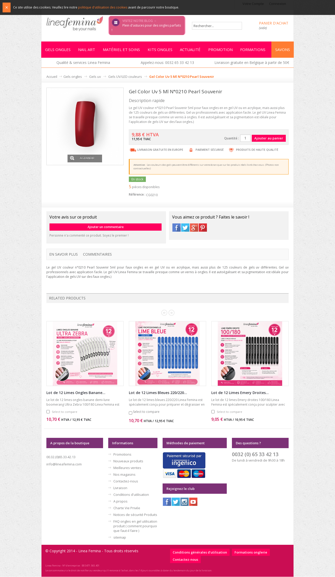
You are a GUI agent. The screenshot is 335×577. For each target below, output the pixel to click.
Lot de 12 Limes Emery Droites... (240, 392)
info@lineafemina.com (64, 464)
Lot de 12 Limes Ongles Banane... (75, 392)
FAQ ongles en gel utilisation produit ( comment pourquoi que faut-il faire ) (135, 526)
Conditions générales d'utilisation (200, 552)
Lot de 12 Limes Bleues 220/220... (158, 392)
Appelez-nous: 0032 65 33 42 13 (167, 62)
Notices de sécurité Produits (135, 515)
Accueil (51, 76)
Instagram (184, 502)
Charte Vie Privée (126, 508)
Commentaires (97, 254)
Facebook (176, 228)
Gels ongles (72, 76)
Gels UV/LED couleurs (125, 76)
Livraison (120, 488)
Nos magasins (124, 474)
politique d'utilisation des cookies (102, 7)
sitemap (119, 537)
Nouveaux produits (128, 461)
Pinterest (203, 228)
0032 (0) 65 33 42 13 (255, 454)
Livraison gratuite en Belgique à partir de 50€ (251, 62)
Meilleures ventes (127, 468)
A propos (120, 501)
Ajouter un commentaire (106, 227)
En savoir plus (63, 254)
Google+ (194, 228)
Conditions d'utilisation (131, 494)
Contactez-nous (125, 481)
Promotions (122, 454)
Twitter (185, 228)
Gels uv (95, 76)
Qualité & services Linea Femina (83, 62)
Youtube (193, 502)
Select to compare (64, 412)
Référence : (137, 195)
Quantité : (231, 138)
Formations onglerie (250, 552)
